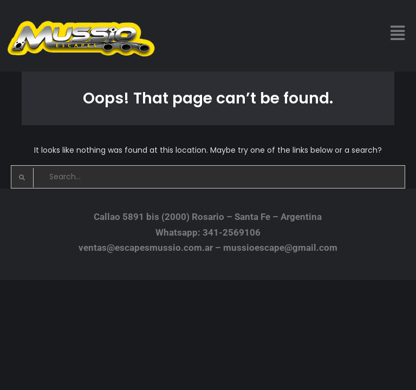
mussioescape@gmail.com (280, 247)
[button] (398, 33)
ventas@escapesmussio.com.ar (146, 247)
